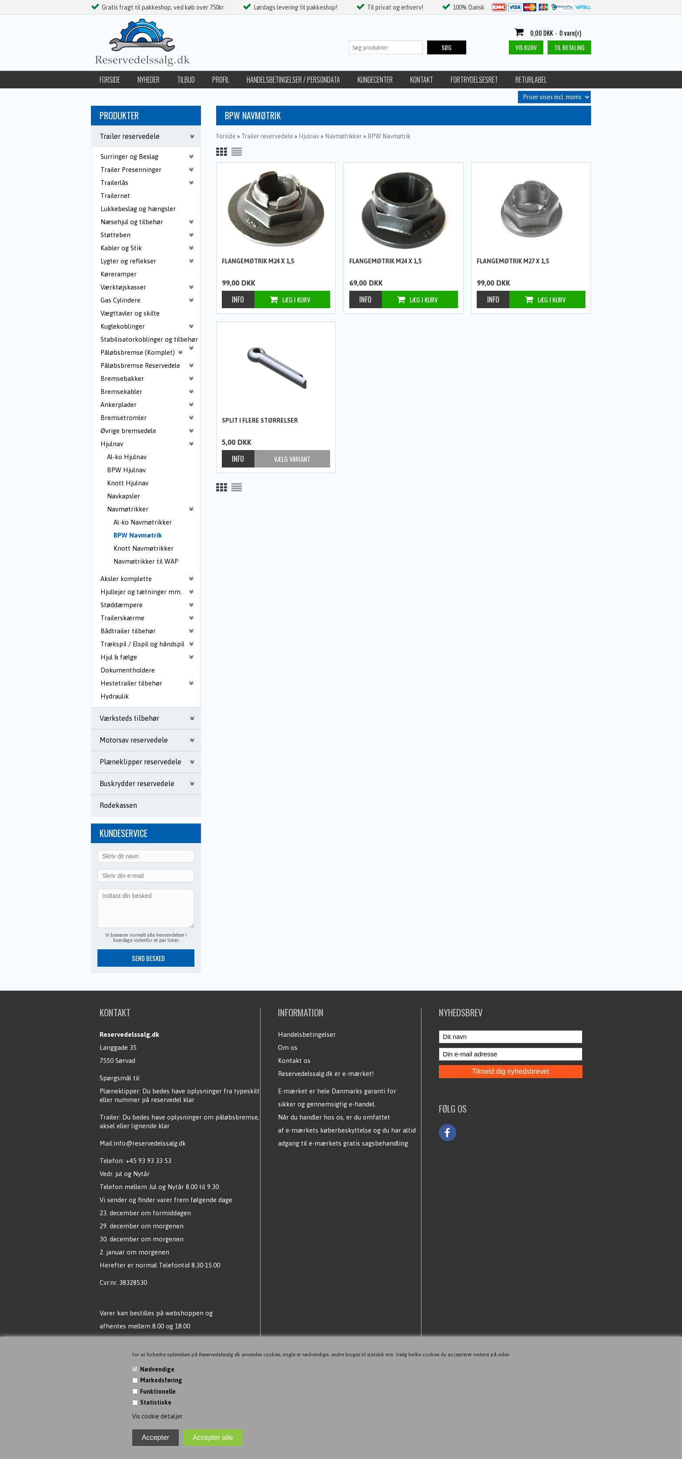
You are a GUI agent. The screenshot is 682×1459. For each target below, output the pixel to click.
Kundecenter (375, 79)
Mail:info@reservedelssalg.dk (143, 1143)
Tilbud (186, 79)
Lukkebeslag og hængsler (138, 208)
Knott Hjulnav (127, 483)
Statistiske (155, 1402)
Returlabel (531, 79)
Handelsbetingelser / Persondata (293, 79)
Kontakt (421, 79)
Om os (288, 1047)
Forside (110, 79)
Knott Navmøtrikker (144, 548)
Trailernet (115, 195)
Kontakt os (294, 1060)
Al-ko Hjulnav (127, 457)
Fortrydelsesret (474, 79)
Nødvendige (157, 1369)
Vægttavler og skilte (130, 313)
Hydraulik (114, 696)
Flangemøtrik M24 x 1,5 (258, 261)
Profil (220, 79)
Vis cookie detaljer (157, 1416)
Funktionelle (158, 1391)
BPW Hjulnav (126, 470)
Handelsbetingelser (307, 1034)
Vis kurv (526, 47)
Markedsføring (161, 1380)
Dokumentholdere (127, 670)
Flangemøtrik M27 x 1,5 (513, 261)
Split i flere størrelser (260, 420)
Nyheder (148, 79)
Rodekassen (118, 805)
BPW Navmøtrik (138, 535)
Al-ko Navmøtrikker (143, 522)
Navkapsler (123, 496)
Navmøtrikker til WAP (146, 561)
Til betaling (569, 47)
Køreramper (118, 274)
